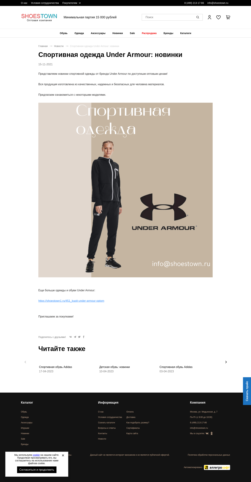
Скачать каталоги (106, 422)
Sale (132, 33)
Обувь (63, 33)
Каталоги (185, 33)
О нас (24, 3)
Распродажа (149, 33)
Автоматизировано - (207, 467)
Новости (58, 46)
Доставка (130, 417)
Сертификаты (133, 428)
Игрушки (25, 428)
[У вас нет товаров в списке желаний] (218, 17)
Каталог (27, 402)
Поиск (149, 17)
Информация (108, 402)
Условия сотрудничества (45, 3)
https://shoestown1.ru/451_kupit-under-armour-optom (71, 300)
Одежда (79, 33)
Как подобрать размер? (137, 422)
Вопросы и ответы (107, 428)
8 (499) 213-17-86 (194, 3)
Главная (43, 46)
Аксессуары (98, 33)
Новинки (117, 33)
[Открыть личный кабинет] (209, 17)
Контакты (102, 433)
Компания (197, 402)
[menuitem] (63, 33)
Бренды (168, 33)
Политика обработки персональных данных (209, 455)
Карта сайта (132, 433)
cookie (36, 455)
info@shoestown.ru (217, 3)
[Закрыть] (63, 455)
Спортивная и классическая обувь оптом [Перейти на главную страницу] (39, 17)
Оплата (130, 412)
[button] (198, 17)
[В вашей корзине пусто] (228, 17)
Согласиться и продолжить (36, 469)
